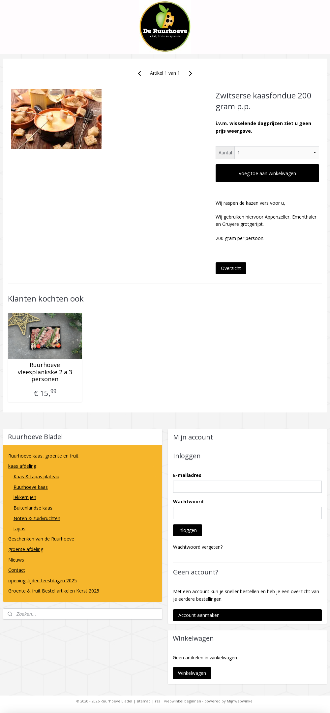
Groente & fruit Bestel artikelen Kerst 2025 (53, 591)
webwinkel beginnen (182, 701)
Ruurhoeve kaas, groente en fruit (43, 456)
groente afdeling (82, 549)
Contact (16, 570)
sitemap (143, 701)
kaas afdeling (82, 466)
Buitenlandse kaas (85, 508)
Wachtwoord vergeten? (198, 547)
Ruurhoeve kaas (31, 487)
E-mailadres (187, 475)
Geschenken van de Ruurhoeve (41, 539)
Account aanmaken (199, 615)
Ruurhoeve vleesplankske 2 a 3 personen (45, 372)
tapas (19, 528)
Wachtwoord (188, 501)
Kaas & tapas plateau (85, 476)
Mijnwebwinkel (240, 701)
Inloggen (187, 530)
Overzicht (231, 268)
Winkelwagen (192, 673)
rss (157, 701)
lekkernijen (25, 497)
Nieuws (16, 560)
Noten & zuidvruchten (37, 518)
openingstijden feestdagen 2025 (42, 580)
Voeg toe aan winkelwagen (267, 173)
